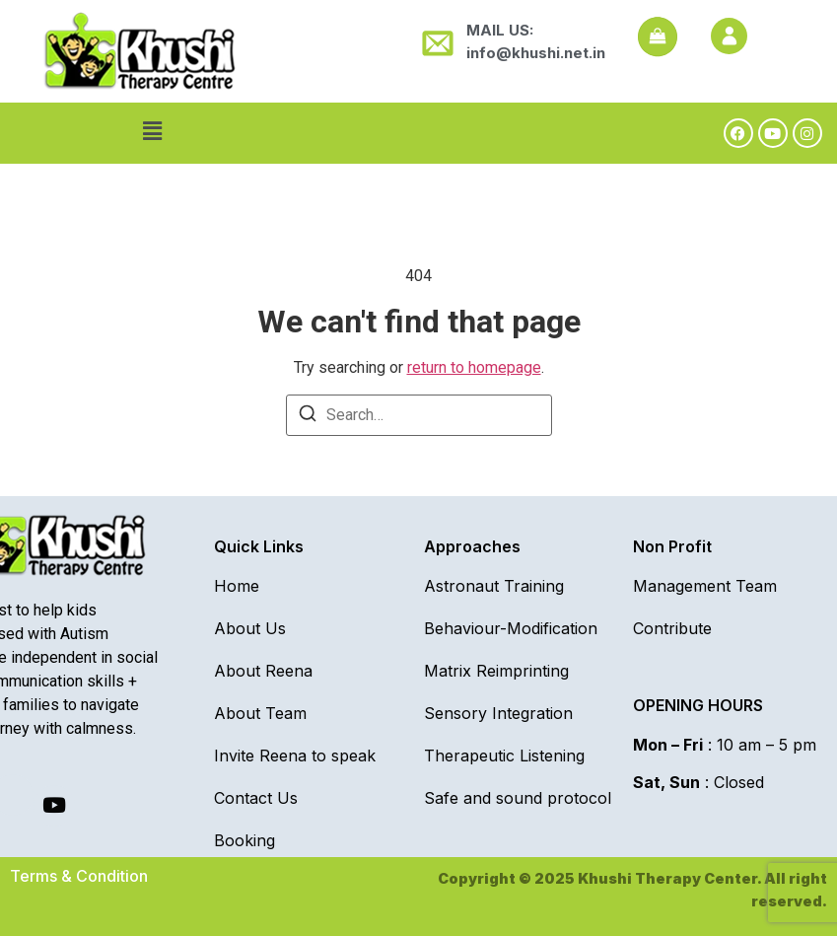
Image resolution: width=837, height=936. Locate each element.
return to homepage (474, 367)
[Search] (307, 417)
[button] (152, 131)
